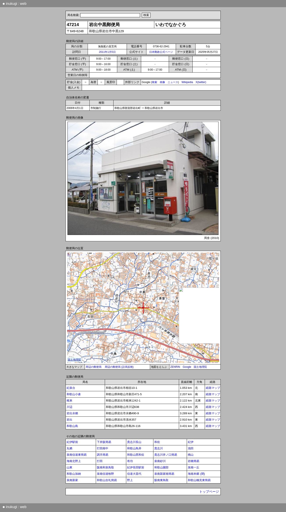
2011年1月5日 (107, 51)
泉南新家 (72, 480)
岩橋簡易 (193, 461)
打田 (100, 461)
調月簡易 (102, 454)
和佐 (157, 442)
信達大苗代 (134, 473)
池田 (191, 448)
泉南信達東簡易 (77, 454)
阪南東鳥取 (161, 480)
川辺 (69, 407)
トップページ (209, 491)
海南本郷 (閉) (196, 473)
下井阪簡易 (104, 442)
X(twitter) (201, 82)
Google (187, 366)
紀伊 (191, 442)
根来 (69, 400)
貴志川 (158, 448)
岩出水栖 (72, 413)
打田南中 (102, 448)
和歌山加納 (74, 473)
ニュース (173, 82)
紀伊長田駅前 (135, 467)
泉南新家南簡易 (164, 473)
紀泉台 (71, 387)
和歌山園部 (161, 467)
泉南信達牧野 (105, 473)
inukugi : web (14, 3)
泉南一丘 (193, 467)
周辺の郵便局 (93, 366)
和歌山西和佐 (135, 454)
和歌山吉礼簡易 (107, 480)
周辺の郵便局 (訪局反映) (119, 366)
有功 (130, 461)
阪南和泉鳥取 (105, 467)
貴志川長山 (134, 442)
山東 (69, 467)
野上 (130, 480)
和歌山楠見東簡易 (199, 480)
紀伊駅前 (72, 442)
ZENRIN (175, 366)
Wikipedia (187, 82)
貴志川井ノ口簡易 (165, 454)
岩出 (69, 419)
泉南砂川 (160, 461)
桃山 (191, 454)
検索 (154, 82)
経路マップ (213, 387)
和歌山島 (72, 426)
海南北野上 (74, 461)
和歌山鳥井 (134, 448)
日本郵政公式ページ (161, 51)
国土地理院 (200, 366)
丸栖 (69, 448)
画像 (162, 82)
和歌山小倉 (74, 394)
